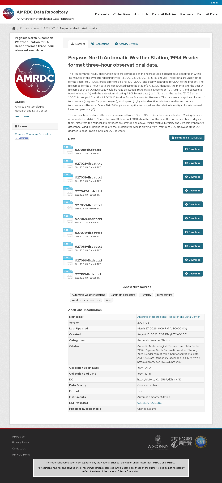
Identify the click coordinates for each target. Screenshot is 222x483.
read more (22, 116)
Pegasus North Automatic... (79, 28)
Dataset (78, 44)
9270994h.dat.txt (88, 260)
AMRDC (49, 28)
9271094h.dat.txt (88, 274)
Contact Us (19, 448)
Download (192, 149)
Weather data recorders (86, 300)
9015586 (156, 403)
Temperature (164, 295)
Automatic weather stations (88, 295)
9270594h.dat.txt (88, 205)
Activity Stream (126, 44)
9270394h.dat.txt (88, 177)
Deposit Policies (164, 14)
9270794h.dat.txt (88, 233)
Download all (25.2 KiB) (187, 137)
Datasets (102, 14)
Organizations (29, 28)
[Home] (14, 28)
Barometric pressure (122, 295)
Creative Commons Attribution (33, 134)
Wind (109, 300)
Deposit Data (207, 14)
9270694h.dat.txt (88, 219)
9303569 (143, 403)
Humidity (145, 295)
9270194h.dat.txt (88, 150)
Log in (214, 2)
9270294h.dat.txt (88, 163)
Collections (121, 14)
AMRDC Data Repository (42, 12)
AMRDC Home (21, 454)
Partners (187, 14)
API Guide (18, 436)
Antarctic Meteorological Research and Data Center (168, 317)
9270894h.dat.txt (88, 247)
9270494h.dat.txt (89, 191)
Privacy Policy (20, 442)
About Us (141, 14)
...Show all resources (136, 287)
